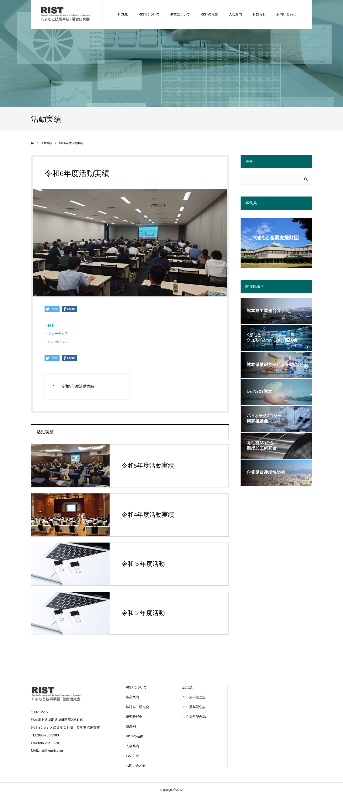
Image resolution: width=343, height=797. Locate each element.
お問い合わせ (136, 765)
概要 (51, 325)
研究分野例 (134, 717)
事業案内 (132, 697)
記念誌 (187, 687)
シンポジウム (58, 342)
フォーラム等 (58, 334)
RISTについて (136, 687)
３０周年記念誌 (194, 697)
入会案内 (132, 746)
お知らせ (132, 756)
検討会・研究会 (137, 707)
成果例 (131, 726)
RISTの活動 (134, 736)
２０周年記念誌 (194, 707)
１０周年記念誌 (194, 717)
